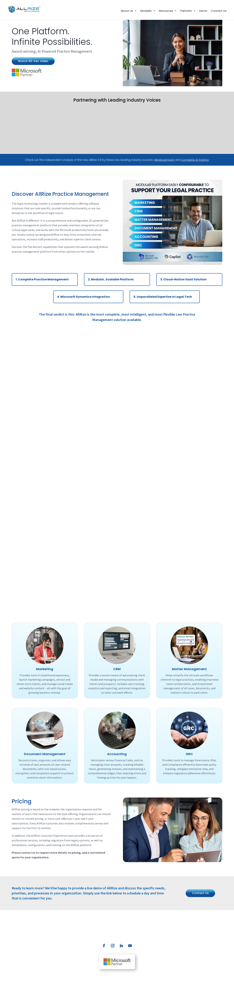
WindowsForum (164, 160)
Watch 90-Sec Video (33, 61)
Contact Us (218, 11)
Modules (147, 10)
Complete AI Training (195, 160)
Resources (168, 10)
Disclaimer (79, 989)
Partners (188, 10)
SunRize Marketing (199, 989)
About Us (129, 10)
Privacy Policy (63, 989)
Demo (203, 11)
